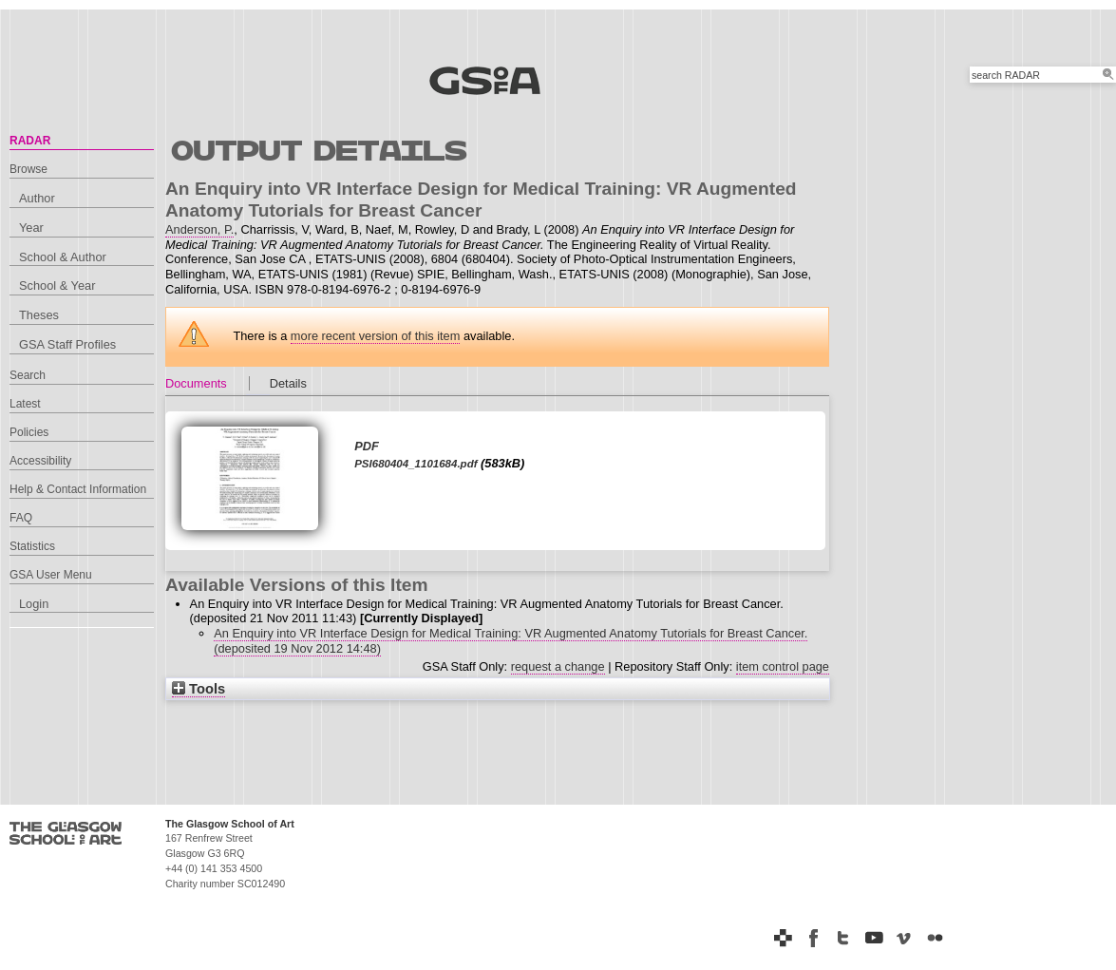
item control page (782, 666)
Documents (196, 383)
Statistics (32, 546)
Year (31, 227)
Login (33, 604)
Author (37, 198)
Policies (28, 432)
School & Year (57, 285)
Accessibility (40, 460)
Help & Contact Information (77, 489)
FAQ (20, 517)
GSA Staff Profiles (67, 344)
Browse (28, 169)
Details (288, 383)
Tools (198, 688)
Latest (25, 403)
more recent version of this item (376, 336)
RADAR (29, 140)
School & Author (62, 257)
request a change (558, 666)
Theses (39, 315)
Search (27, 375)
